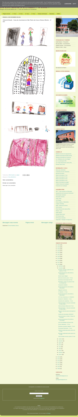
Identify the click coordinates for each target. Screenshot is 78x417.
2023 (58, 250)
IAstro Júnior (58, 198)
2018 (58, 260)
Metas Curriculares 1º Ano (61, 175)
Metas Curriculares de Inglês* (62, 182)
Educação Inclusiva (60, 196)
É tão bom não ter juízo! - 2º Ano (65, 277)
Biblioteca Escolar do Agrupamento (63, 153)
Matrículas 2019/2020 (60, 170)
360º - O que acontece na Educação (64, 191)
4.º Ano (33, 13)
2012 (58, 362)
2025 (58, 246)
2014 (58, 358)
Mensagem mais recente (10, 222)
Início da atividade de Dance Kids (65, 322)
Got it (74, 3)
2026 (58, 244)
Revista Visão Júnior (60, 164)
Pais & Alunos (59, 207)
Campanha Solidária (62, 284)
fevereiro (61, 352)
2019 (58, 258)
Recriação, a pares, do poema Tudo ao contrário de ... (66, 282)
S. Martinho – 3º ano (62, 291)
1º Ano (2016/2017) (11, 177)
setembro (61, 340)
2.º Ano (21, 13)
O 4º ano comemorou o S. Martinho (66, 297)
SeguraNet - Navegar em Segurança (64, 219)
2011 (58, 364)
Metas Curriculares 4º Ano (61, 180)
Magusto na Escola (62, 290)
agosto (60, 342)
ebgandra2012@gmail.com (62, 375)
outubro (60, 338)
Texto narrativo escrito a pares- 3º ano (66, 336)
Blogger (49, 413)
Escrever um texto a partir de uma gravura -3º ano (65, 270)
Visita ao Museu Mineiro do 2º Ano (66, 306)
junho (60, 344)
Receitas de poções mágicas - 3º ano (66, 326)
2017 (58, 262)
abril (60, 348)
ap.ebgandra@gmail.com (61, 379)
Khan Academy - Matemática (62, 202)
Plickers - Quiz (59, 210)
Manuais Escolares (60, 173)
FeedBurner (42, 398)
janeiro (60, 354)
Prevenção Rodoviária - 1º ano (65, 328)
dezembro (61, 266)
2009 (58, 368)
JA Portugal (58, 200)
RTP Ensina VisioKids (61, 217)
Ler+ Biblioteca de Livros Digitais (63, 159)
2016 (58, 264)
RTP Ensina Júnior (60, 216)
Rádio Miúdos (59, 212)
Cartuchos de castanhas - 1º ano (65, 301)
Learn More (67, 3)
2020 (58, 256)
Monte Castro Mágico (63, 276)
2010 (58, 366)
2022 (58, 252)
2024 (58, 248)
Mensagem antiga (47, 222)
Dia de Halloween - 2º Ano (64, 324)
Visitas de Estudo (42, 13)
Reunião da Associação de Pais (65, 279)
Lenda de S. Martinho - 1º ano (65, 299)
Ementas (52, 13)
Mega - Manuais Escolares (62, 205)
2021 (58, 254)
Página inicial (6, 13)
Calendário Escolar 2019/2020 (62, 171)
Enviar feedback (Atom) (13, 225)
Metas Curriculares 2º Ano (61, 177)
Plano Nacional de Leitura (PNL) (63, 209)
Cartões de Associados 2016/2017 (66, 314)
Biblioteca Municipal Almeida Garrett (64, 155)
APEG (58, 13)
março (60, 350)
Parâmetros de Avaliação (61, 185)
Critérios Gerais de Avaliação (62, 184)
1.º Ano (14, 13)
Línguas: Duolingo (60, 203)
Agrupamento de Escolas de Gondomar (64, 193)
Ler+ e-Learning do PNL (61, 160)
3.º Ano (27, 13)
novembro (61, 268)
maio (60, 346)
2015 (58, 356)
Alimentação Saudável (61, 194)
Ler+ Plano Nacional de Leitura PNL (64, 162)
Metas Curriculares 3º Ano (61, 178)
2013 (58, 360)
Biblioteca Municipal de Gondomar (63, 157)
